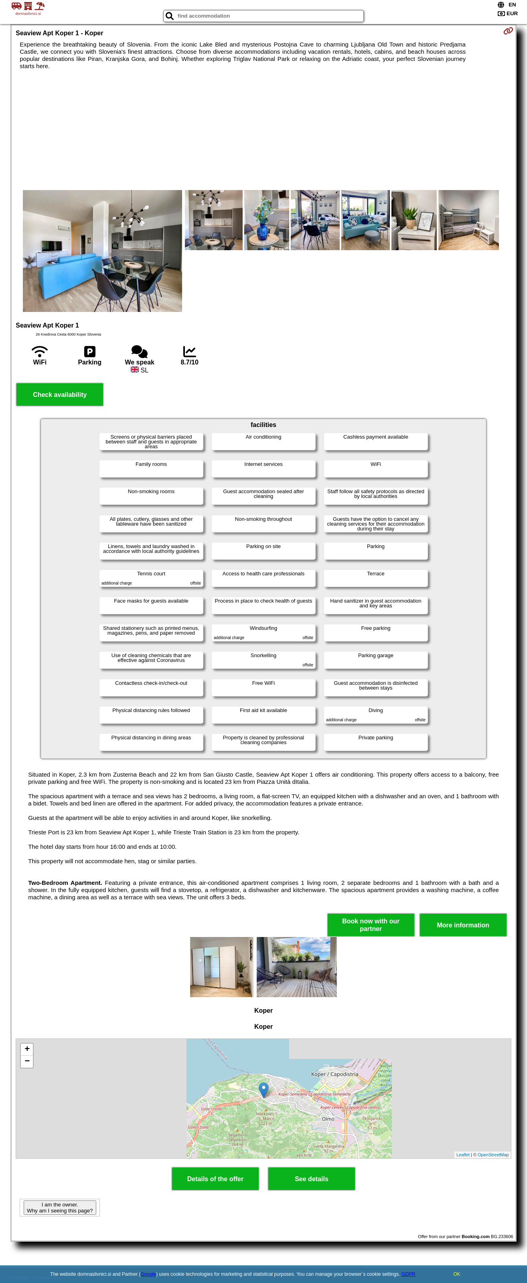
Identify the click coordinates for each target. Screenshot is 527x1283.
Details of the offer (215, 1179)
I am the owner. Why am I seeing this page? (60, 1208)
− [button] (27, 1062)
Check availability (60, 394)
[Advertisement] (263, 130)
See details (311, 1179)
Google (148, 1274)
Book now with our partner (370, 925)
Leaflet (463, 1154)
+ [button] (27, 1050)
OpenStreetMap (493, 1154)
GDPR (408, 1274)
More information (463, 925)
